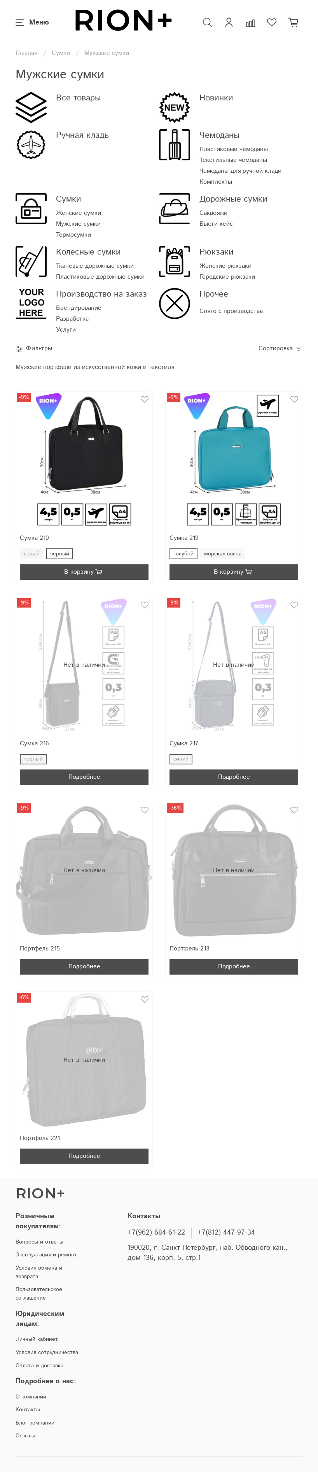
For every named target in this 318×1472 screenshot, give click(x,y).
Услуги (66, 329)
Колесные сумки (88, 252)
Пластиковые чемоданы (233, 149)
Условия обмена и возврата (39, 1272)
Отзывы (25, 1436)
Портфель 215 (40, 948)
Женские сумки (78, 213)
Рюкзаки (216, 252)
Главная (26, 53)
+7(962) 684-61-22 (156, 1233)
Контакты (28, 1410)
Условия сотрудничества (47, 1352)
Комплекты (215, 181)
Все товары (78, 97)
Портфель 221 (40, 1138)
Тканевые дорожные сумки (95, 266)
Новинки (216, 97)
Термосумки (73, 234)
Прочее (213, 294)
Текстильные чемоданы (233, 160)
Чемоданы (219, 135)
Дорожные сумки (233, 199)
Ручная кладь (82, 135)
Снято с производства (231, 311)
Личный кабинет (37, 1339)
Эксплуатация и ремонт (46, 1255)
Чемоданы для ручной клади (240, 171)
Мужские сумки (78, 224)
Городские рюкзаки (227, 276)
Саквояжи (213, 213)
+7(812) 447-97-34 (226, 1233)
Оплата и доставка (39, 1366)
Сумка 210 (34, 538)
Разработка (72, 318)
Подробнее (84, 777)
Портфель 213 (189, 948)
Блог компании (35, 1423)
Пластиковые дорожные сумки (100, 276)
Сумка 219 (184, 538)
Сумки (61, 53)
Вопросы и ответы (39, 1242)
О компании (31, 1397)
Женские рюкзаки (225, 266)
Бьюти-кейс (216, 224)
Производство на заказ (101, 294)
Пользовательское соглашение (39, 1294)
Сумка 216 (34, 743)
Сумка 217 (184, 743)
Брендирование (78, 308)
